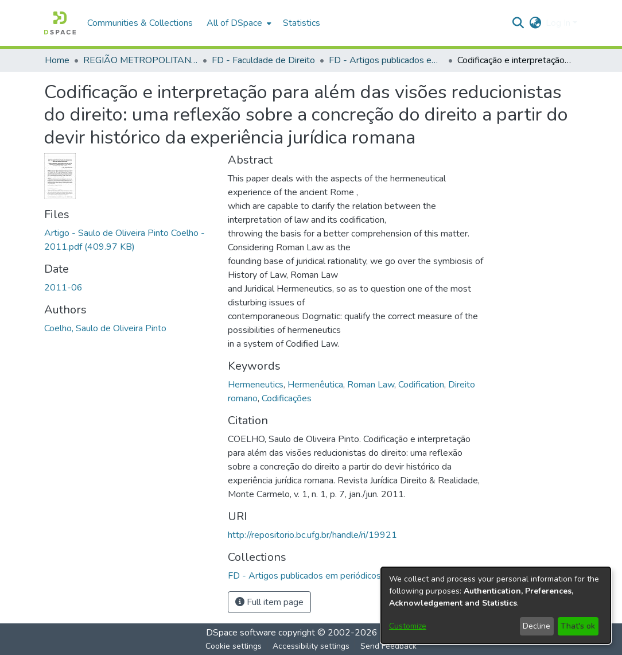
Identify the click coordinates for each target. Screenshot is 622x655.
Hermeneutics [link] (255, 384)
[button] (60, 22)
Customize (407, 626)
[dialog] (496, 605)
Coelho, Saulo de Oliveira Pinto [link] (105, 328)
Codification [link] (421, 384)
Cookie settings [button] (233, 646)
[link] (304, 575)
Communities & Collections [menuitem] (140, 23)
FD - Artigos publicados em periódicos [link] (386, 60)
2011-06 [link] (63, 287)
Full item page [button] (269, 602)
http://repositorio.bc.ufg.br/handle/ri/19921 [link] (312, 535)
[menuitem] (237, 23)
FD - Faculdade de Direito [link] (263, 60)
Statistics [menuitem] (301, 23)
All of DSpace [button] (234, 23)
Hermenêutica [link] (315, 384)
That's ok (578, 626)
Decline (536, 626)
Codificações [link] (287, 398)
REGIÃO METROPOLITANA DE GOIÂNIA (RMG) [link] (140, 60)
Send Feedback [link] (388, 646)
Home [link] (57, 60)
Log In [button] (559, 23)
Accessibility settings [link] (311, 646)
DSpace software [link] (241, 632)
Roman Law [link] (370, 384)
